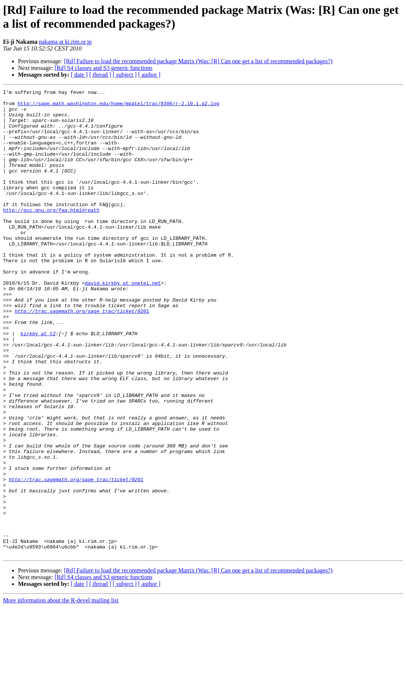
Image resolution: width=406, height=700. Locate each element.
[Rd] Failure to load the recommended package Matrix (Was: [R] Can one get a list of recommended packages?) (198, 61)
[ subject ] (125, 74)
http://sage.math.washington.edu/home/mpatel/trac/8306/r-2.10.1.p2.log (118, 106)
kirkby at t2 (38, 382)
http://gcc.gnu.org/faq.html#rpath (51, 234)
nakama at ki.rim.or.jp (65, 42)
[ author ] (149, 74)
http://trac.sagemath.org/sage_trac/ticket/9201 (82, 355)
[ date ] (79, 74)
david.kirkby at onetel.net (123, 322)
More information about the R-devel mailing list (60, 693)
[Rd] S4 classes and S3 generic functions (103, 68)
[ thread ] (100, 74)
